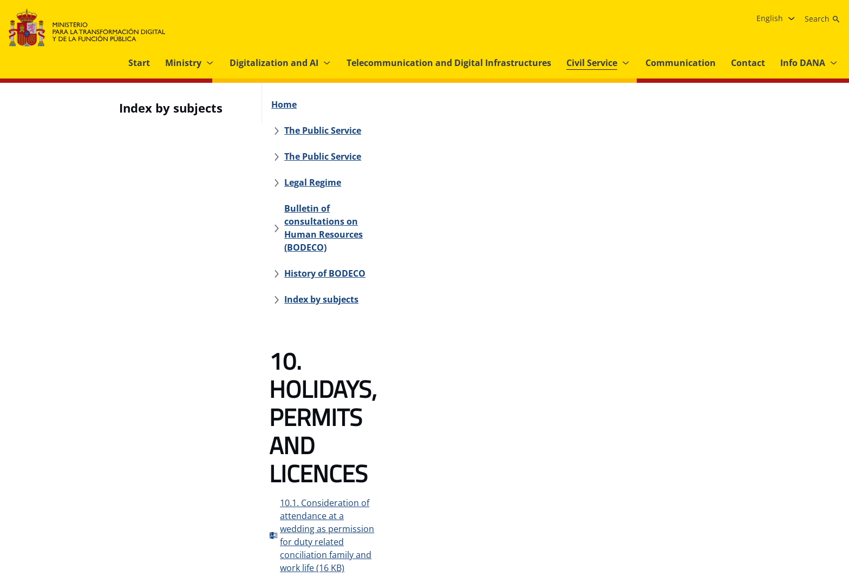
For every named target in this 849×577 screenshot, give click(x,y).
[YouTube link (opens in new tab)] (786, 517)
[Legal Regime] (530, 104)
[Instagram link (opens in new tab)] (742, 517)
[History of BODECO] (592, 130)
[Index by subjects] (685, 130)
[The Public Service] (356, 104)
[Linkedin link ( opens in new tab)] (807, 517)
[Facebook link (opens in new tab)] (721, 517)
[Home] (290, 104)
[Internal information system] (350, 517)
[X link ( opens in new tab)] (764, 517)
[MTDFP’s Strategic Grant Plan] (475, 517)
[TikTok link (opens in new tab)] (829, 517)
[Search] (822, 18)
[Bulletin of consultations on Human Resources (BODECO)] (413, 130)
